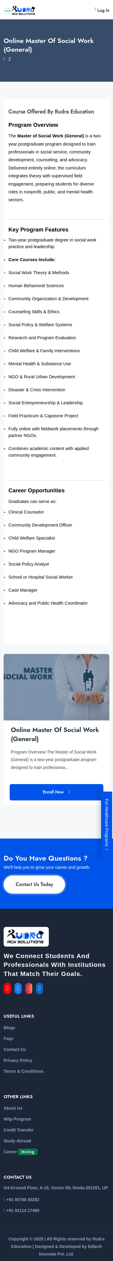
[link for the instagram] (30, 989)
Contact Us (15, 1049)
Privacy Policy (18, 1060)
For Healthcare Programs (106, 824)
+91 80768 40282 (21, 1199)
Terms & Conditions (23, 1071)
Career (20, 1151)
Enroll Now (56, 792)
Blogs (9, 1027)
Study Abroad (17, 1140)
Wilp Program (17, 1119)
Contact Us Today (34, 884)
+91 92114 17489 (21, 1210)
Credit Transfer (19, 1130)
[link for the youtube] (8, 989)
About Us (13, 1108)
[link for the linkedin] (41, 989)
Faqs (9, 1038)
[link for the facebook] (19, 989)
